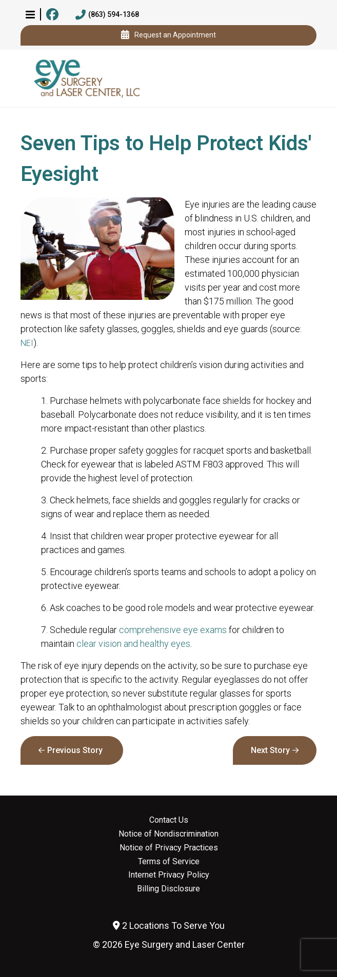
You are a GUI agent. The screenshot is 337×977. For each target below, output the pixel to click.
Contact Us (168, 820)
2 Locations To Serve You (169, 925)
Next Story (270, 750)
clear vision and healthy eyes (133, 643)
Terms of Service (169, 862)
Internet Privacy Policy (168, 875)
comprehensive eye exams (173, 629)
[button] (30, 14)
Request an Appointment (168, 35)
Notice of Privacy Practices (169, 848)
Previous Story (75, 750)
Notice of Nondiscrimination (168, 834)
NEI (27, 343)
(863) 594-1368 (107, 15)
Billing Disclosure (168, 889)
